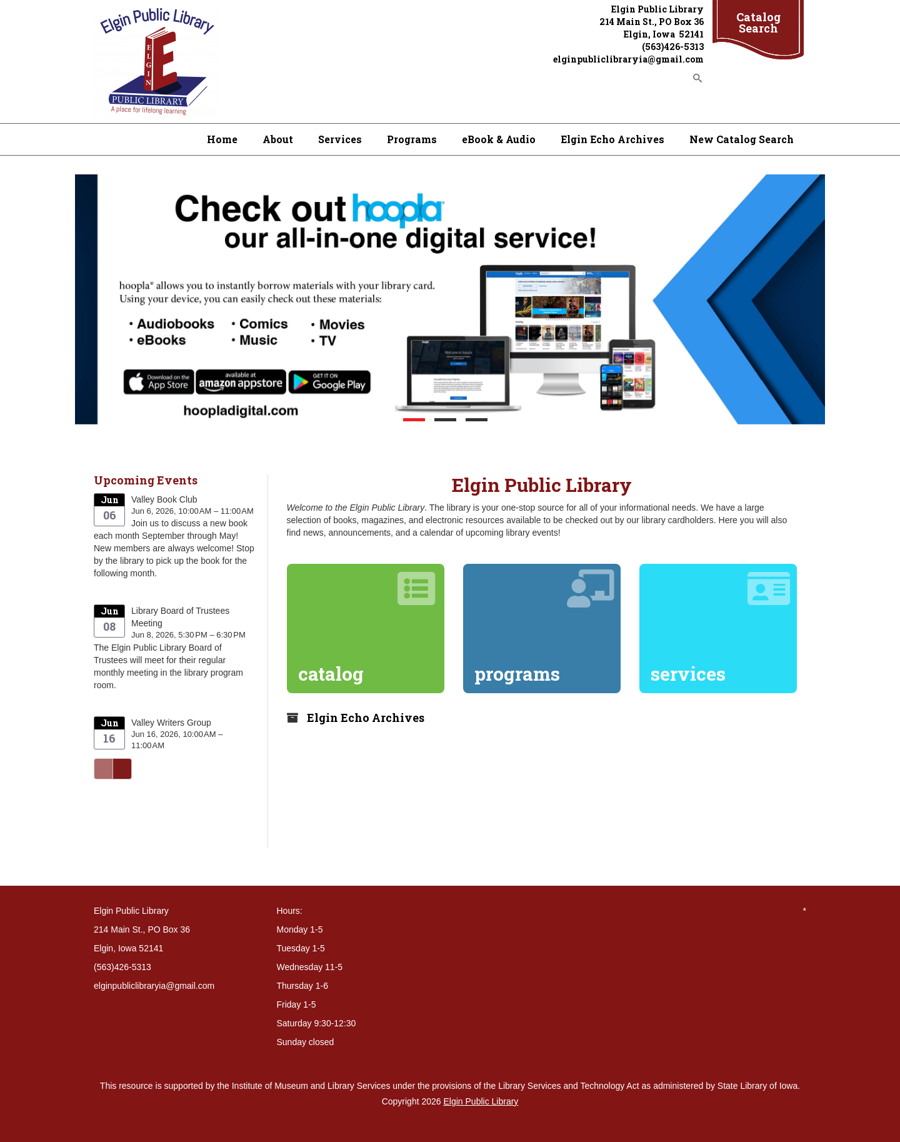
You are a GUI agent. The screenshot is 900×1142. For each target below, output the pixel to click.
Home (222, 139)
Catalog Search (758, 22)
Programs (412, 139)
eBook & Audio (499, 139)
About (277, 139)
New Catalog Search (741, 139)
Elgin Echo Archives (612, 139)
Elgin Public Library (481, 1101)
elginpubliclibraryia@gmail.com (628, 59)
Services (340, 139)
